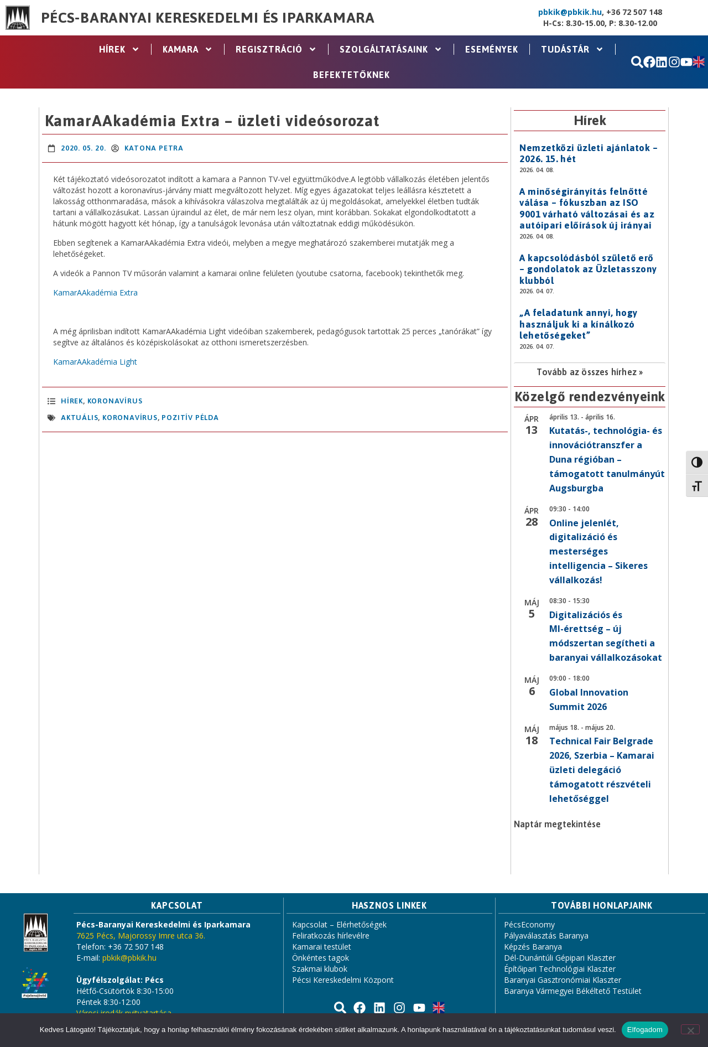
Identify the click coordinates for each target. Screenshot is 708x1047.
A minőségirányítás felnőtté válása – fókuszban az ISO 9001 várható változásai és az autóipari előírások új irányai (586, 208)
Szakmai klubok (319, 968)
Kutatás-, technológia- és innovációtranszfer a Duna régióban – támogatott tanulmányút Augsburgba (607, 459)
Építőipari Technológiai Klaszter (560, 968)
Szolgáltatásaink (391, 49)
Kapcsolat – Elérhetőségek (339, 924)
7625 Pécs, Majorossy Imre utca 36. (140, 935)
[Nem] (690, 1029)
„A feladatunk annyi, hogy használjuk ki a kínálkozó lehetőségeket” (578, 324)
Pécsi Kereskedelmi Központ (343, 980)
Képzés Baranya (533, 946)
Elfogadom (645, 1029)
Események (491, 49)
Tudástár (572, 49)
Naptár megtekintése (557, 824)
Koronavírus (115, 401)
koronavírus (130, 417)
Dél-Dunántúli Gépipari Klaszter (560, 957)
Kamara (188, 49)
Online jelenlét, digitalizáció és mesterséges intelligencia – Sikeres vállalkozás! (598, 552)
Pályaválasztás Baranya (546, 935)
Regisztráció (276, 49)
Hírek (119, 49)
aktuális (79, 417)
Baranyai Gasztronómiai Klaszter (562, 980)
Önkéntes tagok (320, 957)
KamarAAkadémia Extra (95, 292)
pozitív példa (190, 417)
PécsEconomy (529, 924)
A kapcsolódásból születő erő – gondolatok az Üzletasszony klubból (588, 269)
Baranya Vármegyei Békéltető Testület (573, 991)
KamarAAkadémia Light (95, 361)
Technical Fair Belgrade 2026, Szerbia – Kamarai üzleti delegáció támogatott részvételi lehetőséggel (601, 770)
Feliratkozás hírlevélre (330, 935)
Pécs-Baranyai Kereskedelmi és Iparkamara (208, 17)
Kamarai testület (321, 946)
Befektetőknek (351, 75)
